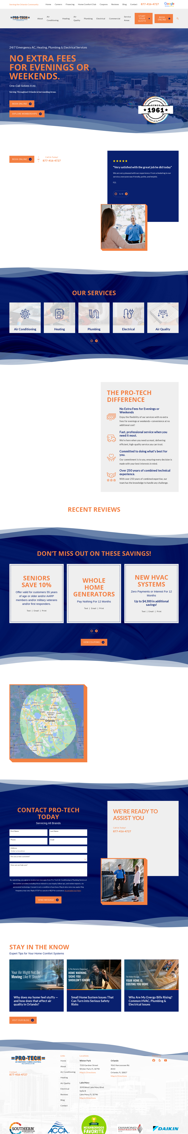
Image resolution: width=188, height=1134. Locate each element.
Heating (64, 1077)
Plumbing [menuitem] (88, 18)
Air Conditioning (67, 1072)
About (63, 1066)
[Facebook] (153, 1060)
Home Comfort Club (87, 4)
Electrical (64, 1089)
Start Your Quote (144, 18)
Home (48, 4)
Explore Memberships (27, 113)
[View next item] (96, 340)
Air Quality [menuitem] (77, 18)
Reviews (115, 4)
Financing (70, 4)
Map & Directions (88, 1072)
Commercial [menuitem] (114, 18)
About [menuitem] (40, 18)
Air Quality (65, 1083)
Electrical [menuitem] (100, 18)
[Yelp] (159, 1060)
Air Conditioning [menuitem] (53, 18)
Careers (58, 4)
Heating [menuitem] (66, 18)
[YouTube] (165, 1060)
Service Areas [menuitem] (127, 18)
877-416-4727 (150, 4)
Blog (124, 4)
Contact (133, 4)
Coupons (104, 4)
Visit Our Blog (23, 1020)
